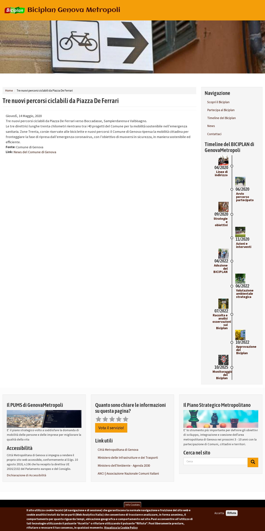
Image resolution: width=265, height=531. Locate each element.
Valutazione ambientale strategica (245, 293)
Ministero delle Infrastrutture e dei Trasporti (128, 458)
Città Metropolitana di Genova (118, 450)
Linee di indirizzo (221, 173)
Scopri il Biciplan (218, 102)
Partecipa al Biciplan (221, 110)
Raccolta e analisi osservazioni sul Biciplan (221, 321)
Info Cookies (132, 504)
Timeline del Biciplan (221, 118)
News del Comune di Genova (35, 152)
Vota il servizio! (111, 427)
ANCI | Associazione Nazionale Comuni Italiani (128, 473)
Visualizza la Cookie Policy (121, 527)
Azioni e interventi (243, 245)
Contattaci (214, 134)
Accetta (219, 513)
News (211, 126)
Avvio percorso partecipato (245, 197)
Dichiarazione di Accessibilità (26, 475)
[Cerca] (253, 462)
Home (9, 90)
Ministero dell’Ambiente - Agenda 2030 (124, 465)
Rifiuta (231, 513)
